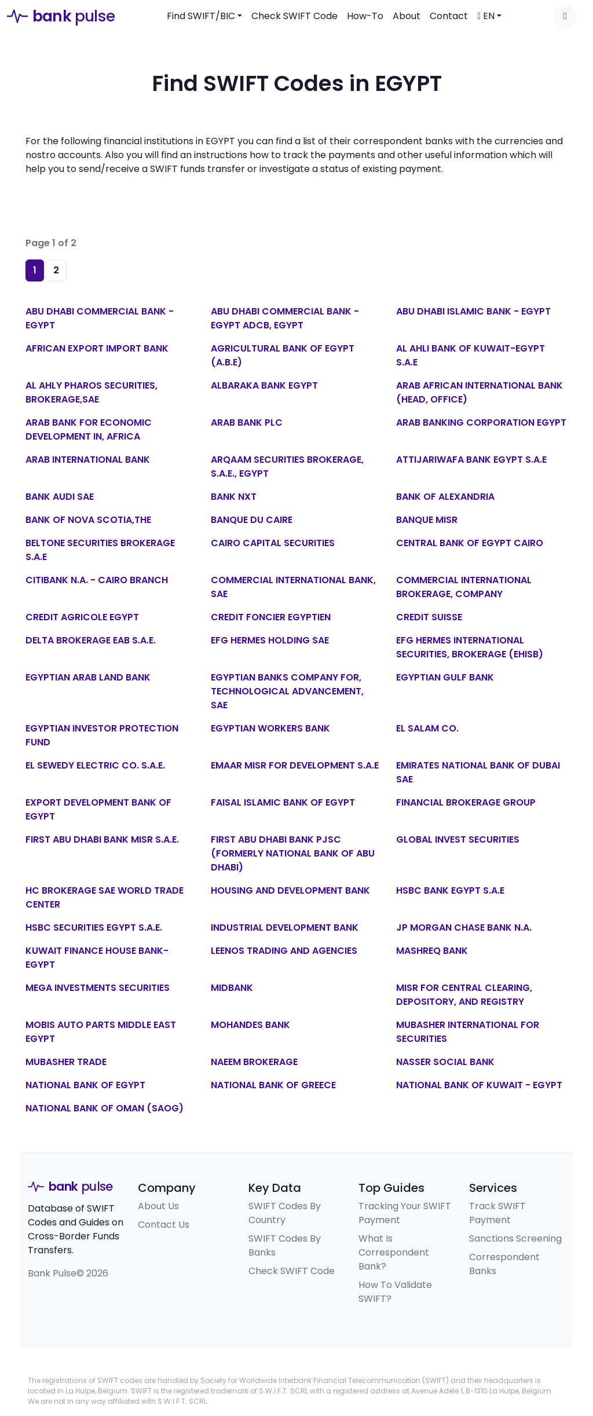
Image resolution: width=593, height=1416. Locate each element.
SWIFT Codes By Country (284, 1213)
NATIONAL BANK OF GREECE (273, 1085)
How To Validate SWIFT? (395, 1291)
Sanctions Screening (515, 1238)
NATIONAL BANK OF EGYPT (85, 1085)
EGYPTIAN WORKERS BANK (270, 728)
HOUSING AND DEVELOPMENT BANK (290, 890)
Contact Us (163, 1224)
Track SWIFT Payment (497, 1213)
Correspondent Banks (504, 1264)
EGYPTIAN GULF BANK (445, 677)
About (406, 16)
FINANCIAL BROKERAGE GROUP (466, 802)
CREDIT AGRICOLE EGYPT (82, 617)
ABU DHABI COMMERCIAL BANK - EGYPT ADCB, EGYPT (285, 318)
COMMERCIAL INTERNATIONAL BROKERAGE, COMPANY (464, 587)
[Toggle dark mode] (565, 16)
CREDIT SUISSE (429, 617)
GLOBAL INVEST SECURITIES (457, 839)
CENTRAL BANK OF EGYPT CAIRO (469, 543)
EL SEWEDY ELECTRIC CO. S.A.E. (95, 765)
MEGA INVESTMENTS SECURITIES (97, 987)
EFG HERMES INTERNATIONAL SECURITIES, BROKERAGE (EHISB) (469, 647)
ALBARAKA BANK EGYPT (264, 385)
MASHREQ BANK (432, 950)
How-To (365, 16)
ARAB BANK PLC (247, 422)
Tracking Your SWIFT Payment (404, 1213)
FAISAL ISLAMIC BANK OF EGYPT (283, 802)
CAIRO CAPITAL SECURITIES (273, 543)
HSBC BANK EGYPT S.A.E (450, 890)
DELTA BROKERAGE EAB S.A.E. (90, 640)
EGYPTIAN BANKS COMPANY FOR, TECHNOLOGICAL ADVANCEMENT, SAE (287, 691)
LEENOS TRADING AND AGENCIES (284, 950)
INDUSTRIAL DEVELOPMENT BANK (284, 927)
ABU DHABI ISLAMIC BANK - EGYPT (473, 311)
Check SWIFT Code (294, 16)
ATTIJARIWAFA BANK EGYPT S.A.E (471, 459)
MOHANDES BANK (250, 1024)
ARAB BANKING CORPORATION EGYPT (481, 422)
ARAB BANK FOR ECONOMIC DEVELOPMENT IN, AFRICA (88, 429)
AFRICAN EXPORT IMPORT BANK (97, 348)
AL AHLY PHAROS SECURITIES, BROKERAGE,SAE (91, 392)
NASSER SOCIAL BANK (445, 1062)
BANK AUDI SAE (59, 496)
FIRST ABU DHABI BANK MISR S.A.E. (102, 839)
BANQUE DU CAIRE (251, 519)
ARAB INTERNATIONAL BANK (87, 459)
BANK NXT (234, 496)
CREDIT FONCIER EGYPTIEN (271, 617)
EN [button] (486, 16)
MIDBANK (232, 987)
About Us (158, 1206)
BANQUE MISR (426, 519)
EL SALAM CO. (427, 728)
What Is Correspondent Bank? (393, 1252)
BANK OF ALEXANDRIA (445, 496)
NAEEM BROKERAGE (254, 1062)
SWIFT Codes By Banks (284, 1245)
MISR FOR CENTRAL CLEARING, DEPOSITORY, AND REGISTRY (464, 994)
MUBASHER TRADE (66, 1062)
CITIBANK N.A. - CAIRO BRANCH (96, 580)
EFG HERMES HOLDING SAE (270, 640)
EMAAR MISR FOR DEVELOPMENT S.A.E (295, 765)
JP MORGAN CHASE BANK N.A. (464, 927)
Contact (449, 16)
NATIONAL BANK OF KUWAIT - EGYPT (479, 1085)
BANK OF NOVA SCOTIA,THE (88, 519)
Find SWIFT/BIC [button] (201, 16)
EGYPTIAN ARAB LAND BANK (88, 677)
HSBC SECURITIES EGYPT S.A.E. (93, 927)
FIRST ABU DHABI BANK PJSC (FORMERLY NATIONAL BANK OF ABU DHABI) (293, 853)
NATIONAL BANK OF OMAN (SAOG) (104, 1108)
